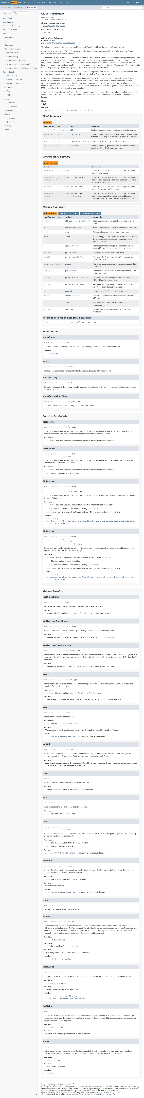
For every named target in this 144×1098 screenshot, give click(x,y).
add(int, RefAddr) (11, 107)
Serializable (49, 26)
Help (68, 3)
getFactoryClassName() (13, 80)
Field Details (7, 33)
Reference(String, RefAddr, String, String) (20, 68)
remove (68, 296)
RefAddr (63, 130)
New (38, 3)
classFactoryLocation (12, 49)
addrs (6, 41)
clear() (7, 114)
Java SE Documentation (98, 1086)
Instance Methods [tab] (68, 213)
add (66, 221)
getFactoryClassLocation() (14, 83)
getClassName (71, 271)
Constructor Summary (11, 26)
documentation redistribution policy (99, 1094)
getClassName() (11, 76)
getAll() (7, 95)
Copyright (45, 1092)
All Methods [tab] (50, 213)
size (67, 303)
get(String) (8, 87)
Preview (31, 3)
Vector (56, 130)
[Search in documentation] (122, 7)
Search (62, 3)
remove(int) (9, 110)
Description (7, 18)
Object (52, 40)
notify (66, 322)
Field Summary (8, 22)
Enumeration (49, 264)
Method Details (8, 72)
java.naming (6, 7)
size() (6, 99)
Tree (25, 3)
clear (67, 232)
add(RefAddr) (9, 103)
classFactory (9, 45)
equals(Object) (10, 118)
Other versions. (132, 1088)
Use (19, 3)
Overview (5, 3)
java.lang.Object (48, 17)
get (66, 253)
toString (69, 309)
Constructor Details (10, 53)
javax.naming (19, 7)
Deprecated (46, 3)
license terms (73, 1094)
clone (67, 237)
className (8, 37)
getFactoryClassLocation (76, 278)
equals (68, 246)
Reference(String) (11, 57)
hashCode (69, 291)
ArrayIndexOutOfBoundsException (60, 736)
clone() (7, 130)
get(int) (7, 91)
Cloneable (60, 26)
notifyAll (75, 322)
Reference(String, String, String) (17, 64)
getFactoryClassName (74, 284)
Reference (33, 7)
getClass (57, 322)
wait (84, 322)
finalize (48, 322)
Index (55, 3)
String (56, 134)
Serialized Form (87, 110)
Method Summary (9, 30)
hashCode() (9, 122)
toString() (8, 126)
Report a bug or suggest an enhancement (57, 1084)
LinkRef (46, 33)
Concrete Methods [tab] (90, 213)
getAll (68, 264)
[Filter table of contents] (20, 13)
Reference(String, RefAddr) (15, 60)
